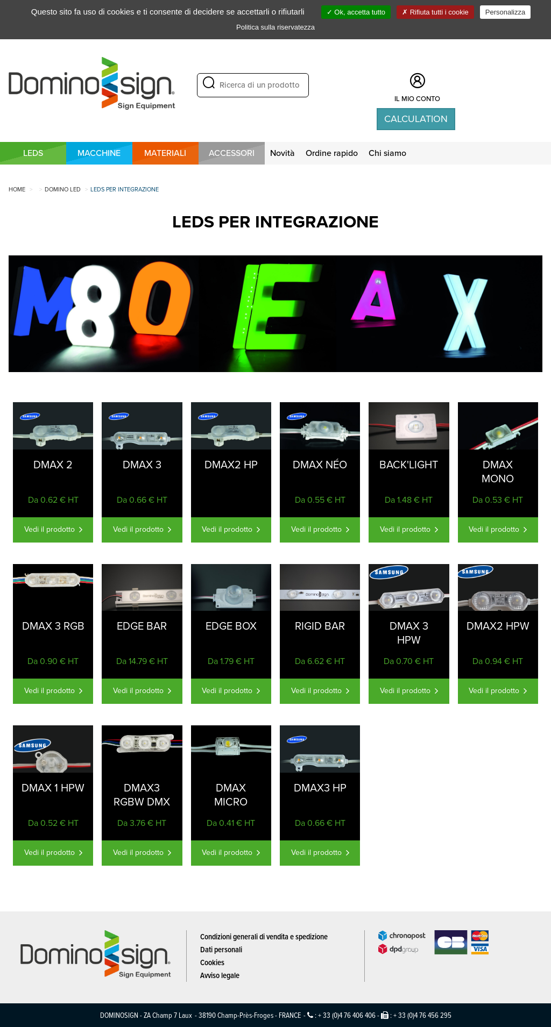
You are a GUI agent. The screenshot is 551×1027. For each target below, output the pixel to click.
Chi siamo (387, 153)
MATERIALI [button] (165, 153)
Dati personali (221, 949)
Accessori (232, 153)
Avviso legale (219, 975)
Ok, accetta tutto (356, 12)
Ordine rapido (332, 153)
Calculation (416, 119)
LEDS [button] (33, 153)
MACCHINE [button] (99, 153)
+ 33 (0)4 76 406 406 (347, 1015)
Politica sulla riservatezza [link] (275, 27)
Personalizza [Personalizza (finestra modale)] (505, 12)
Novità (282, 153)
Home (17, 189)
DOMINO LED (63, 189)
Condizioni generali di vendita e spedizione (264, 936)
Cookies (212, 962)
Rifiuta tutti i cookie (435, 12)
